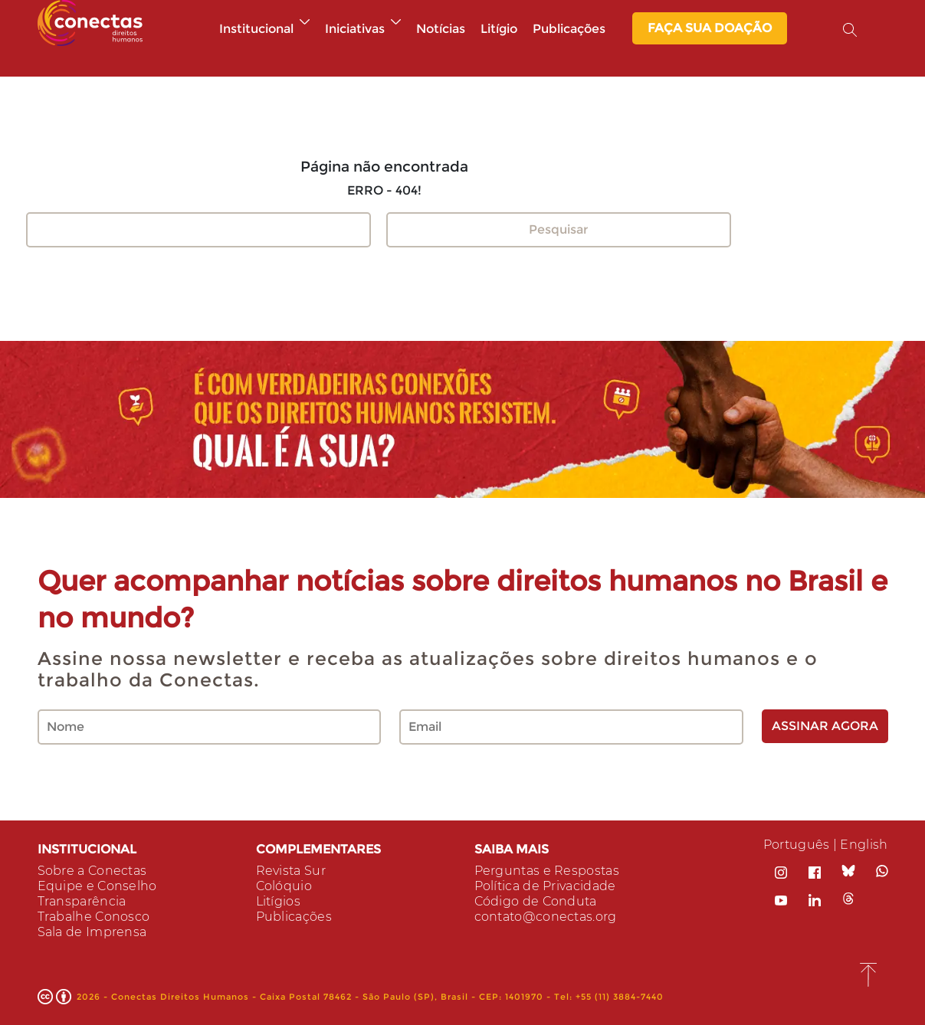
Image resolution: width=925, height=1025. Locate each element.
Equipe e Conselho (97, 886)
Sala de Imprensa (92, 932)
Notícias (440, 28)
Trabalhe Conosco (94, 916)
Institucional (264, 28)
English (863, 844)
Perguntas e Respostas (546, 870)
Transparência (82, 901)
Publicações (569, 28)
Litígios (278, 901)
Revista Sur (291, 870)
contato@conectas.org (545, 916)
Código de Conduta (535, 901)
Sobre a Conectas (92, 870)
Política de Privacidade (545, 886)
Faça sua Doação (710, 28)
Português (796, 844)
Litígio (499, 28)
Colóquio (284, 886)
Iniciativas (363, 28)
